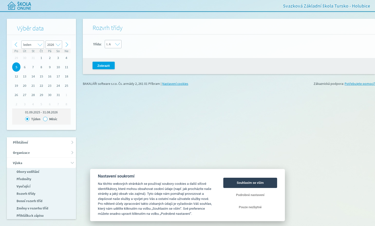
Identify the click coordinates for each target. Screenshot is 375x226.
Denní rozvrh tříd (29, 201)
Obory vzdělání (27, 171)
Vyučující (23, 186)
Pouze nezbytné (250, 207)
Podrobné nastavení (250, 195)
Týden (35, 119)
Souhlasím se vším (250, 183)
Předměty (23, 179)
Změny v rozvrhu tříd (32, 208)
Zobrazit (103, 66)
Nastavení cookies (175, 83)
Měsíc (53, 119)
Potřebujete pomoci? (360, 83)
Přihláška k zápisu (30, 215)
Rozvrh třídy (25, 193)
